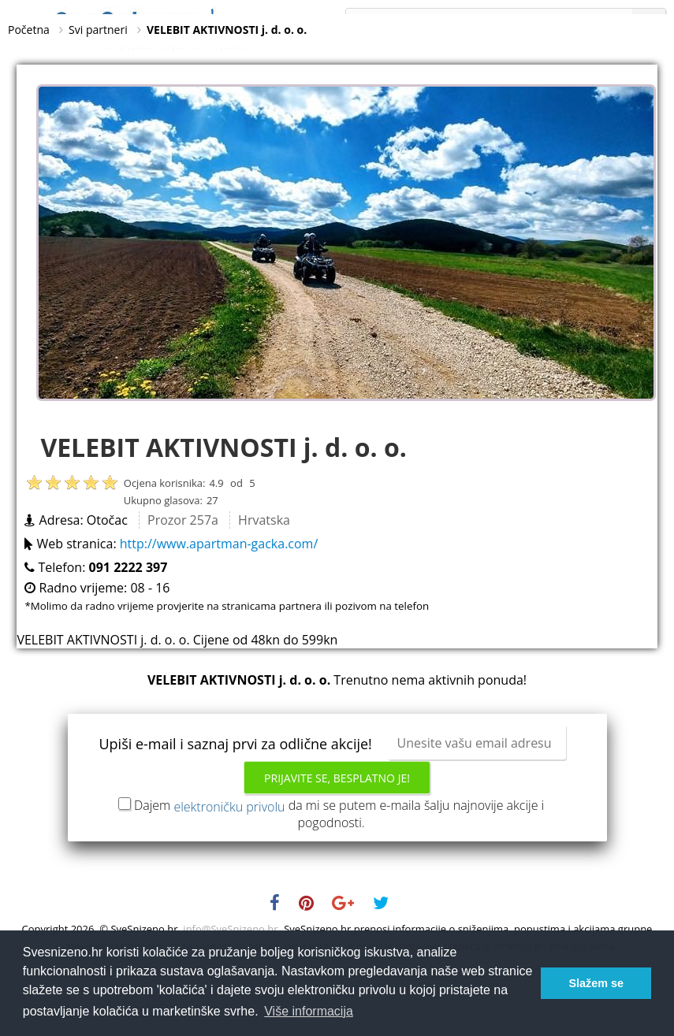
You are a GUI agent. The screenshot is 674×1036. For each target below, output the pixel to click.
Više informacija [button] (308, 1011)
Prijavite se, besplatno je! (337, 826)
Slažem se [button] (596, 983)
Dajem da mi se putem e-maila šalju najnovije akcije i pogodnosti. (339, 862)
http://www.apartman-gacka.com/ (219, 592)
